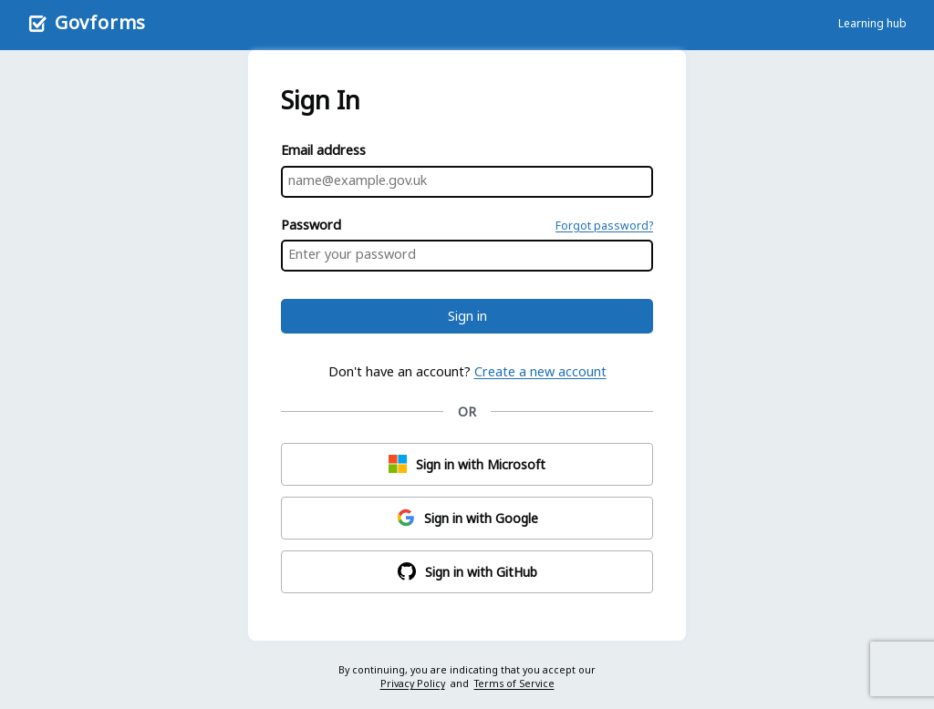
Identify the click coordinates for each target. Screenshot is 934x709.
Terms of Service (514, 683)
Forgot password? (604, 225)
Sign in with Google (467, 518)
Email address (323, 150)
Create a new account (540, 371)
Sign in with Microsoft (467, 464)
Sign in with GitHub (467, 571)
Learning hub (872, 23)
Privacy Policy (412, 683)
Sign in (467, 315)
